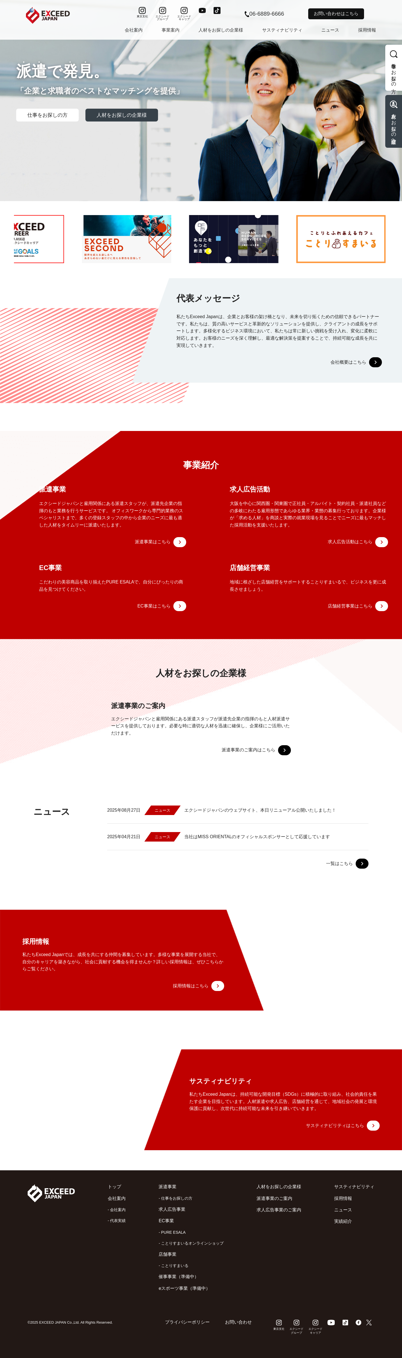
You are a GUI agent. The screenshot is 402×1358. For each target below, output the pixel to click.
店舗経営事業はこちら (358, 606)
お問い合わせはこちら (336, 13)
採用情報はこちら (198, 986)
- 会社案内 (117, 1209)
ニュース (330, 30)
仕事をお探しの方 (47, 115)
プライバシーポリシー (187, 1322)
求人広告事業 (172, 1209)
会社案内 (134, 30)
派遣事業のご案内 (274, 1198)
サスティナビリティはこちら (343, 1126)
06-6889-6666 (264, 14)
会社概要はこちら (356, 362)
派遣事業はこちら (160, 542)
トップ (114, 1186)
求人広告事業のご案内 (279, 1209)
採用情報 (367, 30)
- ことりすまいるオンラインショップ (191, 1243)
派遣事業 (167, 1186)
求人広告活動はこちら (358, 542)
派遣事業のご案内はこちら (256, 750)
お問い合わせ (238, 1322)
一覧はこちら (347, 864)
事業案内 (171, 30)
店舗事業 (167, 1254)
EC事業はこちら (161, 606)
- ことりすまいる (173, 1265)
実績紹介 (343, 1221)
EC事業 (166, 1220)
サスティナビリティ (282, 30)
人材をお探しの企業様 (220, 30)
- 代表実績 (117, 1220)
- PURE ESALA (172, 1232)
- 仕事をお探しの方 (175, 1198)
